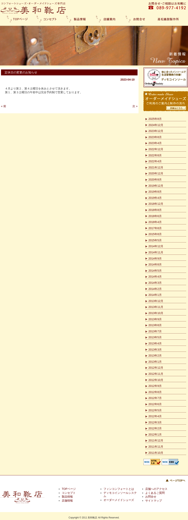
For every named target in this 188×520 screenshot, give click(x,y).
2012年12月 (155, 367)
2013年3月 (155, 349)
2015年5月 (155, 240)
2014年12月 (155, 246)
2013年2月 (155, 355)
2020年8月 (155, 179)
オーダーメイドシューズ (118, 500)
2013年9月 (155, 319)
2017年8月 (155, 228)
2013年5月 (155, 337)
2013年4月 (155, 343)
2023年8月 (155, 137)
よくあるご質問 (155, 492)
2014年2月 (155, 288)
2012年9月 (155, 385)
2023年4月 (155, 143)
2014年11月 (155, 252)
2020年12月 (155, 173)
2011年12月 (155, 440)
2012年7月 (155, 398)
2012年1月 (155, 434)
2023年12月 (155, 131)
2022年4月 (155, 161)
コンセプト (69, 492)
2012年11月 (155, 373)
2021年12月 (155, 167)
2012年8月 (155, 392)
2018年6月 (155, 216)
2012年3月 (155, 422)
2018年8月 (155, 209)
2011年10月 (155, 452)
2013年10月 (155, 313)
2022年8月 (155, 155)
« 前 (3, 106)
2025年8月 (155, 118)
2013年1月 (155, 361)
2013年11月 (155, 307)
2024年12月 (155, 125)
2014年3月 (155, 282)
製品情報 (67, 496)
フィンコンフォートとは (118, 488)
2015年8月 (155, 234)
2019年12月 (155, 185)
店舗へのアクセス (156, 488)
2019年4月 (155, 197)
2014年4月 (155, 276)
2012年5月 (155, 410)
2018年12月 (155, 203)
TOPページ (69, 488)
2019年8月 (155, 191)
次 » (135, 106)
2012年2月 (155, 428)
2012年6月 (155, 404)
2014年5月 (155, 270)
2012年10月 (155, 380)
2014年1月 (155, 294)
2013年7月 (155, 331)
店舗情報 (67, 500)
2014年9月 (155, 258)
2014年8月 (155, 264)
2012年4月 (155, 416)
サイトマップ (153, 500)
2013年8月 (155, 325)
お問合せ (150, 496)
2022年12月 (155, 149)
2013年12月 (155, 301)
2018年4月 (155, 222)
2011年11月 (155, 446)
